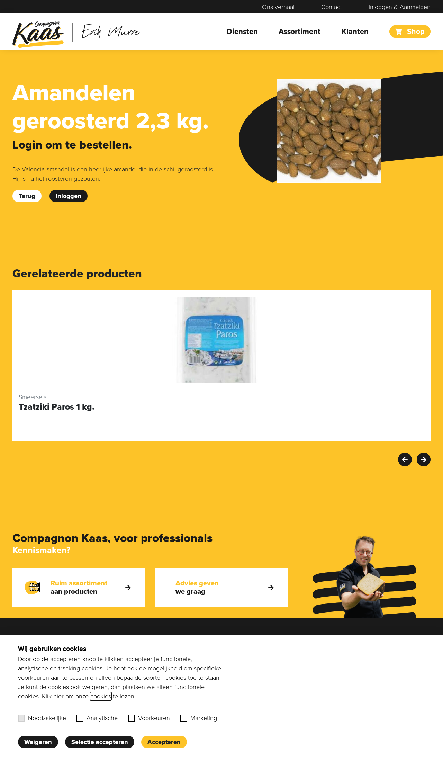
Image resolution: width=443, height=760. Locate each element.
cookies (100, 696)
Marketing (198, 718)
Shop (410, 31)
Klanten (355, 31)
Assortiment (299, 31)
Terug (27, 196)
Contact (331, 7)
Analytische (97, 718)
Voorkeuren (149, 718)
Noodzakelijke (42, 718)
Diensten (242, 31)
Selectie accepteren (99, 742)
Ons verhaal (278, 7)
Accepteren (164, 742)
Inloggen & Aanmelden (400, 7)
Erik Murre (110, 31)
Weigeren (38, 742)
